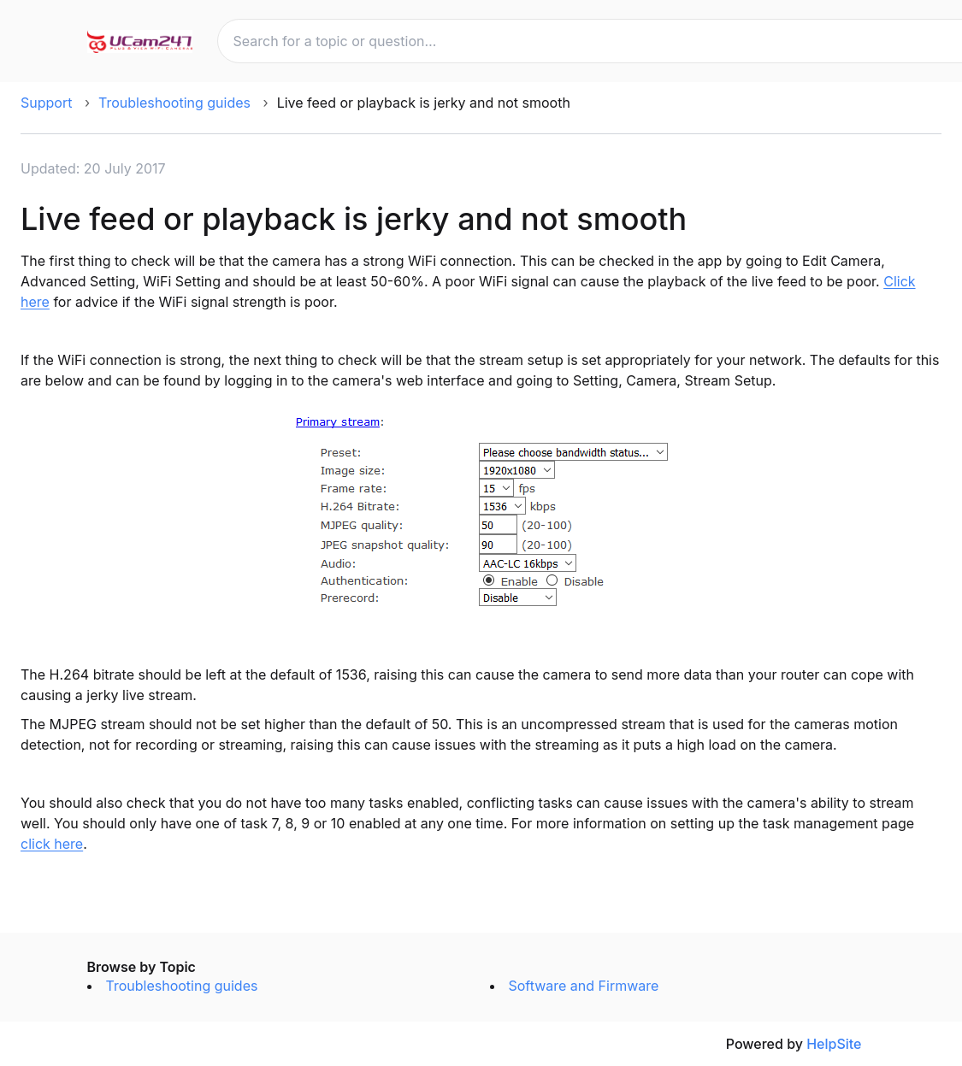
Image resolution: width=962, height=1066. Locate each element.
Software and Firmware (584, 985)
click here (52, 843)
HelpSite (833, 1043)
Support (46, 102)
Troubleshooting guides (174, 102)
